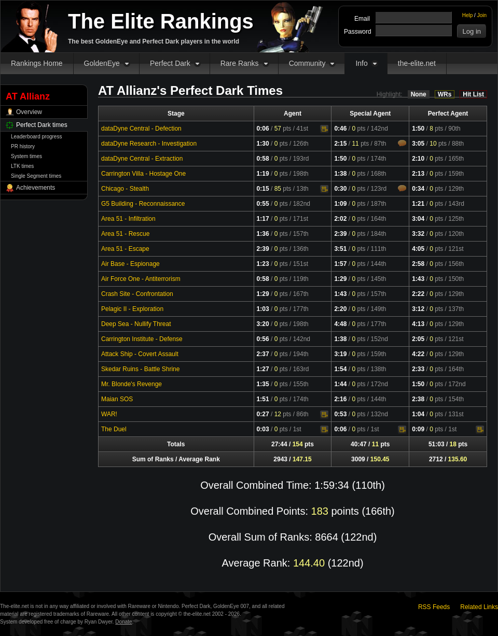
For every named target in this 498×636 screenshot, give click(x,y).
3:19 (340, 354)
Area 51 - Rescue (125, 233)
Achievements (35, 187)
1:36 (263, 233)
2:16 (340, 399)
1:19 (263, 173)
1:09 (340, 203)
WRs (445, 94)
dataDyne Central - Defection (141, 128)
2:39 (340, 233)
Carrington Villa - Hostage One (143, 173)
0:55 (263, 203)
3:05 (418, 143)
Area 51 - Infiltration (128, 218)
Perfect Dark (170, 63)
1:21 (418, 203)
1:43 (418, 278)
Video (324, 129)
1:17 (263, 218)
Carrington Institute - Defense (142, 339)
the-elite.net (417, 63)
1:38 (340, 173)
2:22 (418, 294)
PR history (23, 146)
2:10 (418, 158)
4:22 (418, 354)
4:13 (418, 324)
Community (307, 63)
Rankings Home (37, 63)
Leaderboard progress (36, 136)
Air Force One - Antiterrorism (141, 278)
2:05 (418, 339)
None (418, 94)
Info (361, 63)
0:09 (418, 429)
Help (467, 15)
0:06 (263, 128)
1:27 (263, 369)
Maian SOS (117, 399)
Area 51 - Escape (125, 248)
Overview (29, 112)
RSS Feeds (434, 607)
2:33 (418, 369)
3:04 (418, 218)
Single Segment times (36, 176)
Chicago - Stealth (125, 188)
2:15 (340, 143)
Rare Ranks (239, 63)
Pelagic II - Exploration (132, 309)
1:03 (263, 309)
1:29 (340, 278)
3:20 (263, 324)
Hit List (473, 94)
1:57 (340, 263)
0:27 (263, 414)
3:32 (418, 233)
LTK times (22, 166)
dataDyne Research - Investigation (149, 143)
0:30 (340, 188)
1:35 (263, 384)
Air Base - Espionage (130, 263)
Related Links (479, 607)
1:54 (340, 369)
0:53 (340, 414)
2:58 (418, 263)
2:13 (418, 173)
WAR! (109, 414)
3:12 (418, 309)
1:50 (418, 128)
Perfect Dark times (41, 125)
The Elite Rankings (161, 21)
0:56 (263, 339)
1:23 (263, 263)
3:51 (340, 248)
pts (283, 128)
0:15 (263, 188)
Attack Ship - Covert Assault (139, 354)
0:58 (263, 158)
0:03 (263, 429)
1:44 (340, 384)
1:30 (263, 143)
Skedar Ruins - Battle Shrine (140, 369)
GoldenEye (102, 63)
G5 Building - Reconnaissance (143, 203)
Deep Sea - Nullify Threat (136, 324)
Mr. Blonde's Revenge (131, 384)
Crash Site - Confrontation (137, 294)
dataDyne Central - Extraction (142, 158)
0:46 (340, 128)
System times (26, 156)
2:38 (418, 399)
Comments (402, 143)
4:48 (340, 324)
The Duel (114, 429)
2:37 (263, 354)
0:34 (418, 188)
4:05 (418, 248)
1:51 (263, 399)
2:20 (340, 309)
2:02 (340, 218)
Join (482, 15)
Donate (123, 622)
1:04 (418, 414)
